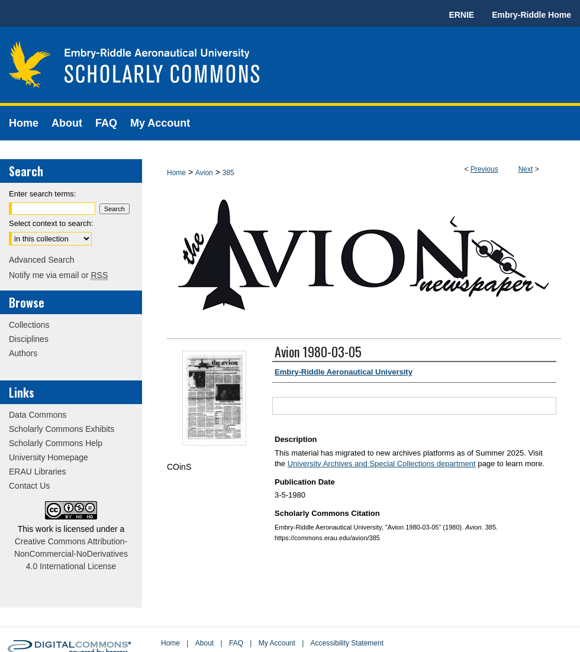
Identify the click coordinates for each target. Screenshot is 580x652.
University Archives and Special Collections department (382, 463)
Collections (29, 325)
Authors (23, 353)
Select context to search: (51, 223)
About (204, 643)
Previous (484, 169)
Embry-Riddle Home (531, 15)
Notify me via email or (58, 275)
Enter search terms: (42, 193)
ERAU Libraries (37, 471)
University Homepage (48, 457)
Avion (204, 173)
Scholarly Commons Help (55, 443)
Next (525, 169)
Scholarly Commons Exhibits (61, 429)
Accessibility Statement (347, 643)
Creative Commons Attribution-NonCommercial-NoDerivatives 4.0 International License (71, 554)
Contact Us (29, 485)
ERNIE (461, 15)
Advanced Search (42, 259)
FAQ (236, 643)
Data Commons (37, 414)
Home (176, 173)
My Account (277, 643)
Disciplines (29, 339)
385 (228, 173)
